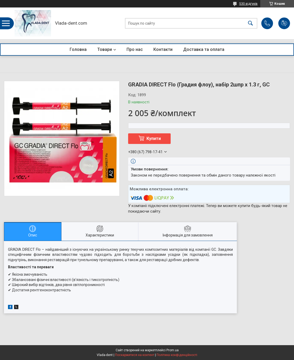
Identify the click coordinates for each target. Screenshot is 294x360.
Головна (78, 49)
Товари (104, 49)
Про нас (135, 49)
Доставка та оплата (203, 49)
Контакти (163, 49)
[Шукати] (250, 23)
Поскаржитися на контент (134, 355)
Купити (153, 138)
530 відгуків (248, 4)
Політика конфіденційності (177, 355)
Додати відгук (284, 23)
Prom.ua (172, 350)
